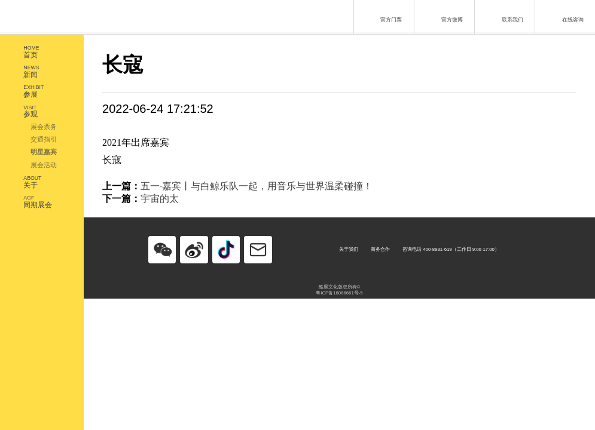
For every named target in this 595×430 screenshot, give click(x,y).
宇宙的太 (160, 199)
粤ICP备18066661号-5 (339, 293)
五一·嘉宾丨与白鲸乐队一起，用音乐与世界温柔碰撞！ (257, 186)
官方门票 (382, 16)
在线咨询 (564, 16)
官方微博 (442, 16)
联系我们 (503, 16)
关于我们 (348, 249)
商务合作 (380, 249)
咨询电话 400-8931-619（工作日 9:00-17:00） (450, 249)
